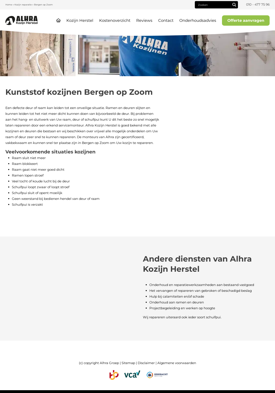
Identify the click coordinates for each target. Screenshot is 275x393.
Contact (165, 20)
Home (8, 4)
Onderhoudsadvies (197, 20)
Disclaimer (146, 363)
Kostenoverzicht (114, 20)
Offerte (245, 20)
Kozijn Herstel (79, 20)
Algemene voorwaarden (176, 363)
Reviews (144, 20)
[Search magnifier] (234, 4)
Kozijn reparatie (23, 4)
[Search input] (214, 4)
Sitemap (128, 363)
